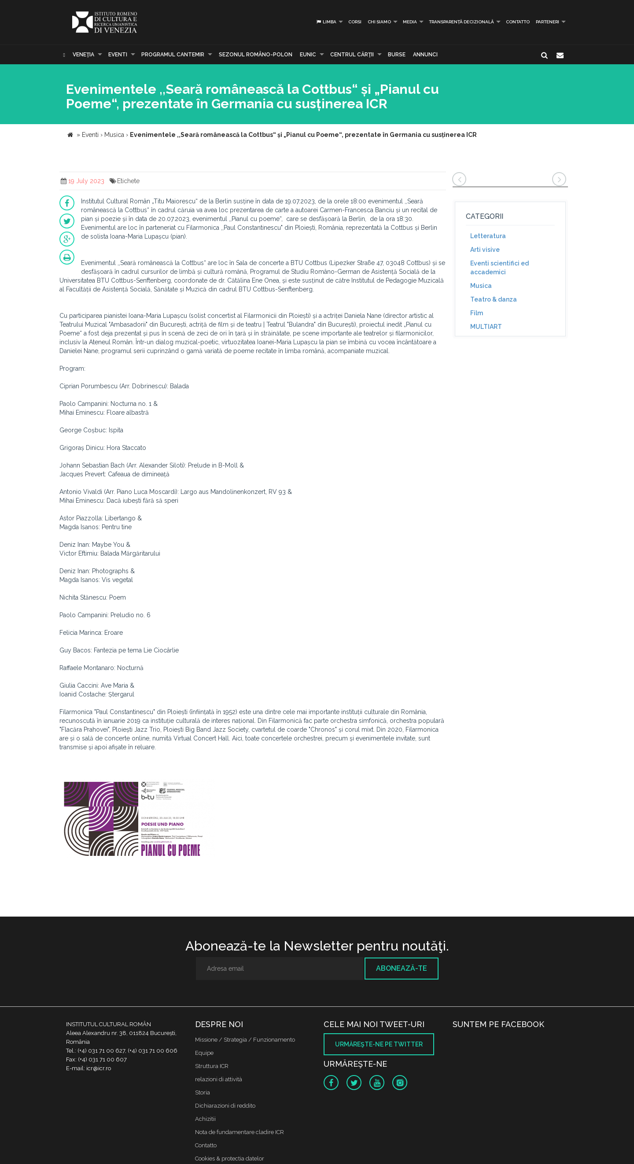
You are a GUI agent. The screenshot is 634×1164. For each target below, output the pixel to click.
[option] (138, 819)
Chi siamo (379, 21)
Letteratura (488, 235)
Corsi (354, 21)
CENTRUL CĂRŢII (352, 55)
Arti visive (485, 249)
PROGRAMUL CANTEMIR (172, 55)
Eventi (117, 55)
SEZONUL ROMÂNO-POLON (255, 55)
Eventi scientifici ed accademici (499, 268)
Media (410, 21)
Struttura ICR (212, 1066)
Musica (481, 285)
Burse (396, 55)
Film (476, 313)
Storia (202, 1092)
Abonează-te (401, 968)
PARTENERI (547, 21)
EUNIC (308, 55)
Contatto (518, 21)
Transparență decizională (461, 21)
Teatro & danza (493, 299)
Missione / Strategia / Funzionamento (245, 1039)
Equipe (204, 1053)
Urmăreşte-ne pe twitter (379, 1044)
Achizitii (205, 1119)
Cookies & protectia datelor (229, 1158)
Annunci (425, 55)
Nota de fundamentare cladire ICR (239, 1132)
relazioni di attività (218, 1079)
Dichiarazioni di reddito (225, 1105)
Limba (326, 21)
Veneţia (83, 55)
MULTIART (486, 326)
